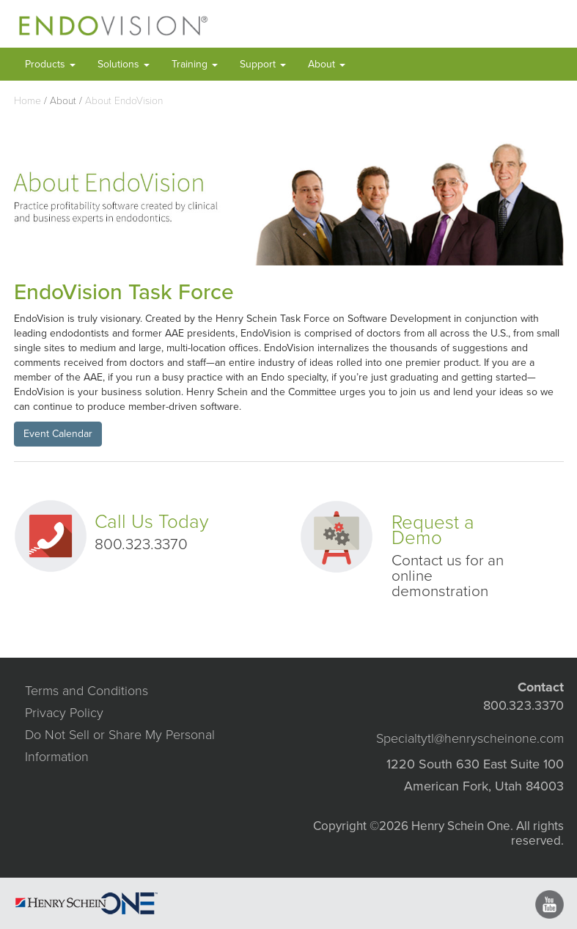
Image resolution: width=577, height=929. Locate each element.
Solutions (124, 64)
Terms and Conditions (86, 691)
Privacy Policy (64, 713)
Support (263, 64)
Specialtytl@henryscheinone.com (470, 738)
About (326, 64)
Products (50, 64)
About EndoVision (124, 101)
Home (27, 101)
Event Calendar (57, 433)
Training (195, 64)
